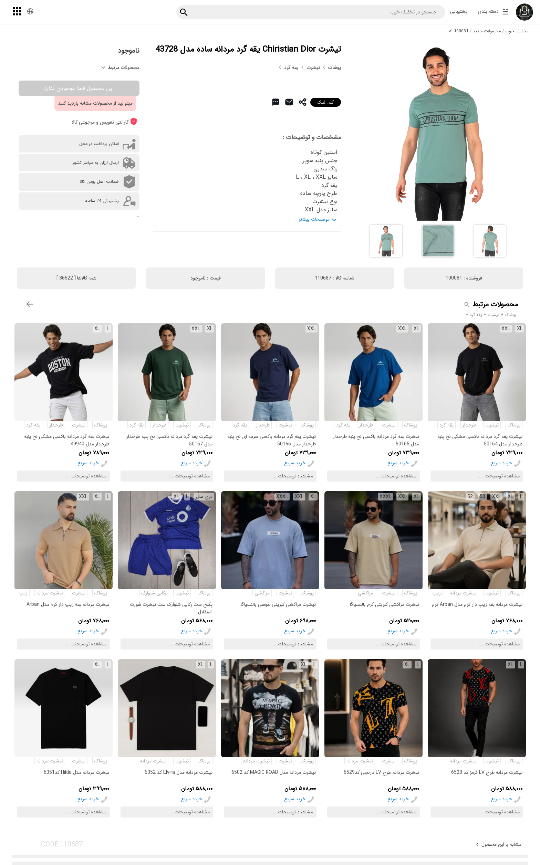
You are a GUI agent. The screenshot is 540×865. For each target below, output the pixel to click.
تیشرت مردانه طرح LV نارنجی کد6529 (381, 772)
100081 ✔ (458, 31)
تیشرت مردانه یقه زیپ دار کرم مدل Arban (68, 604)
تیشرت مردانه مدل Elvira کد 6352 (178, 772)
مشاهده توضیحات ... (499, 476)
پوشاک (334, 67)
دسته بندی (493, 12)
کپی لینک (325, 102)
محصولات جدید (487, 31)
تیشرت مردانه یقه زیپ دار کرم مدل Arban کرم (477, 604)
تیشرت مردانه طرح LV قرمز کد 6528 (486, 772)
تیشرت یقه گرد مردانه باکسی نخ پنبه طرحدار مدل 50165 (376, 440)
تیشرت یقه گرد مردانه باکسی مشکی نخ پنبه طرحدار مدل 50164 (479, 440)
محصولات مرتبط (120, 67)
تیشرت (314, 67)
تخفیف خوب (516, 31)
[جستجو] (184, 10)
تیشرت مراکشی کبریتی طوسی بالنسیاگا (278, 604)
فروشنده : (464, 278)
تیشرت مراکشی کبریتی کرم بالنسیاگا (384, 604)
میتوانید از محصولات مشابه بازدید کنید (95, 103)
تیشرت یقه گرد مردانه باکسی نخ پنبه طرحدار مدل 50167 (169, 440)
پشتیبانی (458, 11)
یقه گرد (292, 67)
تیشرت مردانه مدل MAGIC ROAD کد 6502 (273, 772)
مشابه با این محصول (498, 844)
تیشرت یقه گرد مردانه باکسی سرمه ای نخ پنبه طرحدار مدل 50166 (271, 440)
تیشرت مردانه (463, 593)
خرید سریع (501, 463)
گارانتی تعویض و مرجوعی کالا (104, 122)
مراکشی (365, 593)
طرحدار (469, 425)
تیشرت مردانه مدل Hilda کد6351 (76, 772)
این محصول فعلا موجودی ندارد (79, 88)
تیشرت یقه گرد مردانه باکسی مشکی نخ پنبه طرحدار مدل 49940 (66, 440)
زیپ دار (433, 593)
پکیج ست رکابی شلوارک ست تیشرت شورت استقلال (171, 608)
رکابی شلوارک (153, 593)
